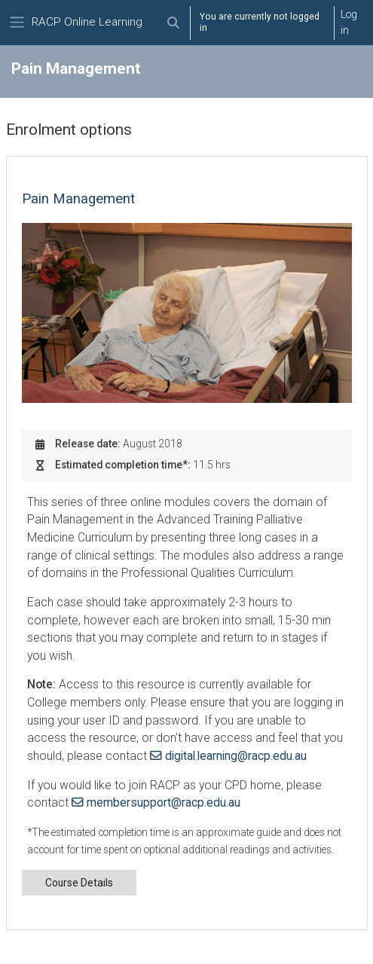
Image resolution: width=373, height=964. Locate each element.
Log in (349, 22)
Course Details (79, 883)
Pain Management (78, 199)
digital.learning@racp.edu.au (236, 756)
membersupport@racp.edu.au (163, 802)
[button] (174, 22)
